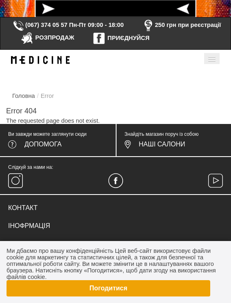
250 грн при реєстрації (181, 25)
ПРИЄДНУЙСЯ (121, 38)
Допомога (43, 144)
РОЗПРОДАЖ (47, 37)
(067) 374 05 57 (40, 25)
